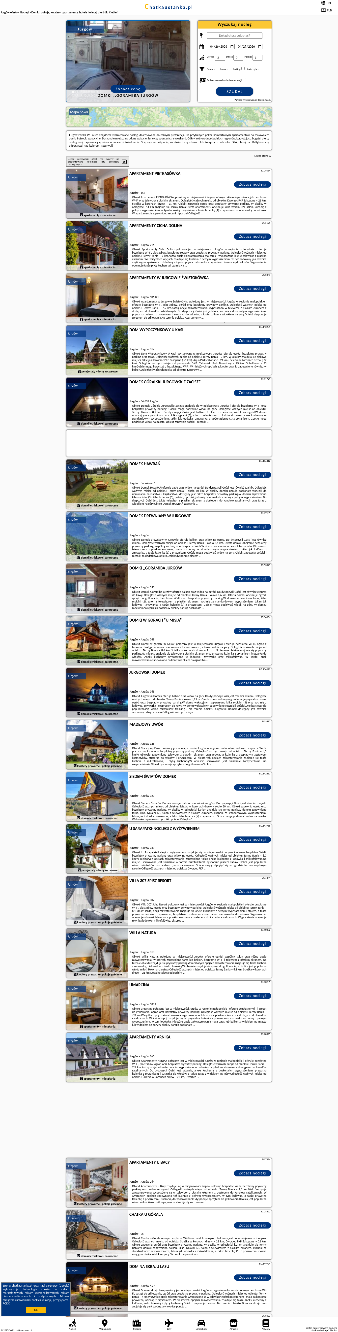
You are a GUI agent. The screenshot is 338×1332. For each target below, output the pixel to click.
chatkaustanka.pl (169, 7)
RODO (6, 1303)
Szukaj (234, 91)
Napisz (333, 1330)
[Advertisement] (169, 1120)
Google (64, 1285)
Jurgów (73, 177)
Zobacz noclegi (252, 184)
